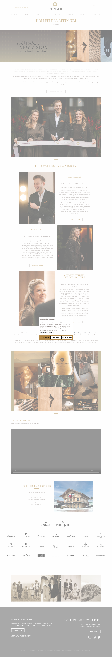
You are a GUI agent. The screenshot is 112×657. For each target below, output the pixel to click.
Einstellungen (46, 337)
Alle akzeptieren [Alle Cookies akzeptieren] (67, 337)
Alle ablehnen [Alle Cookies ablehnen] (56, 337)
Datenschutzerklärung (46, 332)
